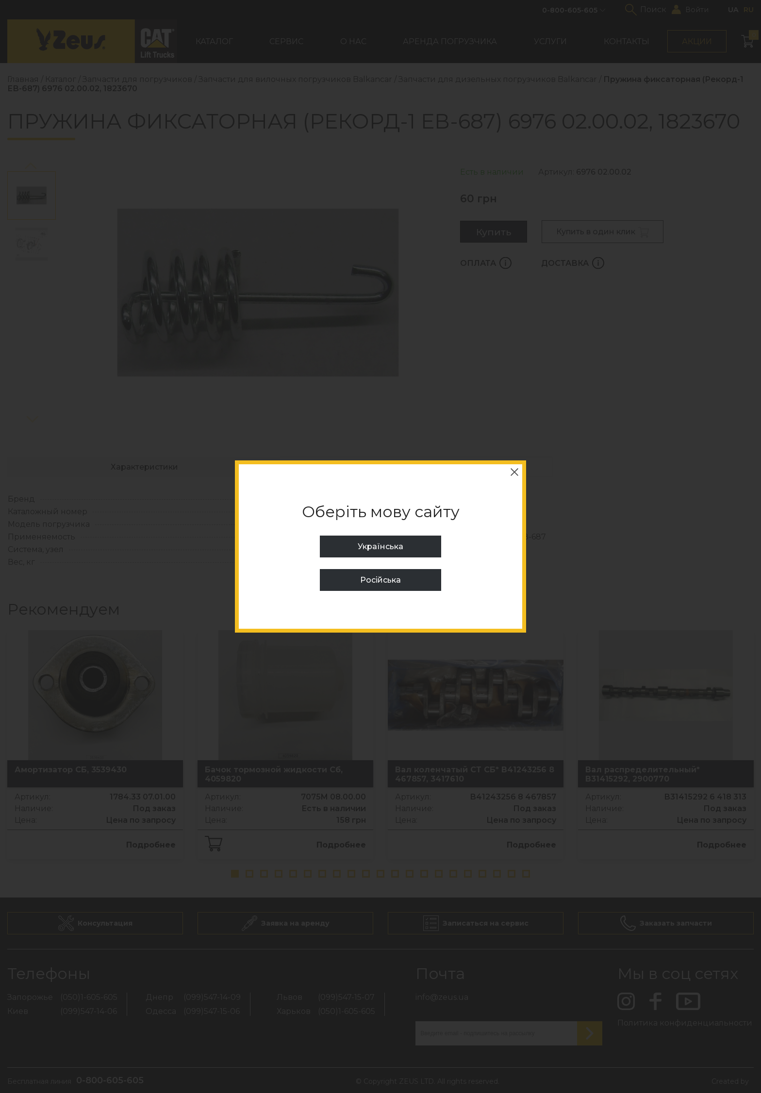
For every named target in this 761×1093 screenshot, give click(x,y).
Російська (380, 580)
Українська (380, 546)
